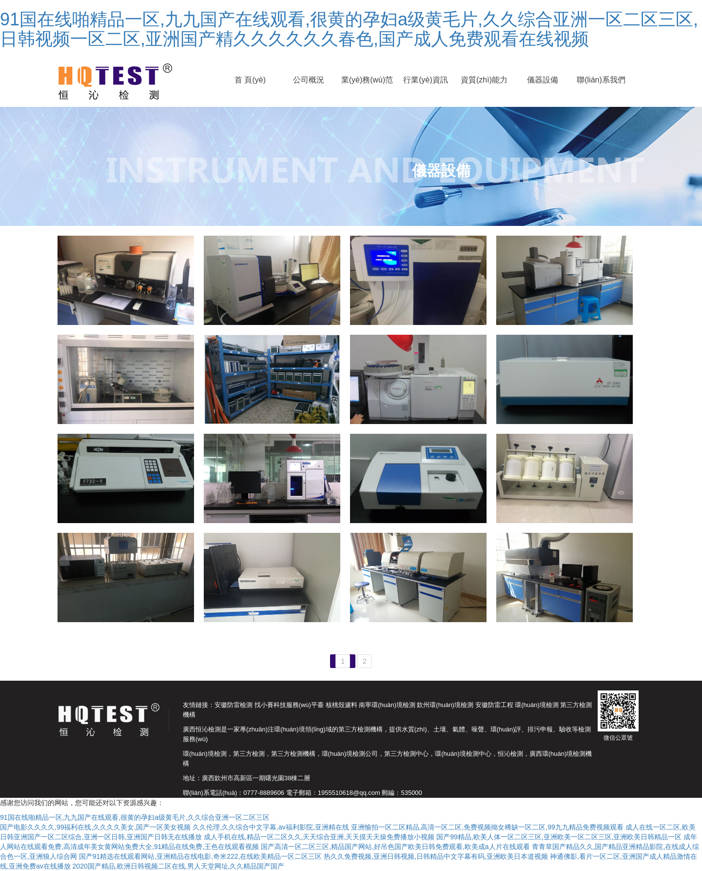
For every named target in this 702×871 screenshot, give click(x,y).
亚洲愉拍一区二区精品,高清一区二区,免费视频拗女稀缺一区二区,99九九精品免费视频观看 (487, 827)
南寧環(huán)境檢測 (387, 705)
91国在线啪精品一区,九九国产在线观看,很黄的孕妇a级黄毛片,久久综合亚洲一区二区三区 (135, 817)
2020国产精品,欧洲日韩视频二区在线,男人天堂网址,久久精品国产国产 (179, 866)
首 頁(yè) (250, 80)
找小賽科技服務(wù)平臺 (289, 705)
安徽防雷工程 (494, 705)
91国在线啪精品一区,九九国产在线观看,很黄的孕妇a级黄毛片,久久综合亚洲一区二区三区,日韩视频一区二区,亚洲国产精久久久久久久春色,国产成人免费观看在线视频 (349, 29)
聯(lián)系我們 (601, 80)
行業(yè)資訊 (425, 80)
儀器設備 (542, 80)
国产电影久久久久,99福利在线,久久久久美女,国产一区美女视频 (95, 827)
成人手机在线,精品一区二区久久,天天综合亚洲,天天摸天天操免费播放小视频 (319, 837)
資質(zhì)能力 (484, 80)
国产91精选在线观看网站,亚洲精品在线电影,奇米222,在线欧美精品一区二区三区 (200, 856)
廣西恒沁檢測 (202, 729)
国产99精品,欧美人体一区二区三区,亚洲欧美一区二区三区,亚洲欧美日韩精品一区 (559, 837)
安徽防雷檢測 (233, 705)
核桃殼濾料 (341, 705)
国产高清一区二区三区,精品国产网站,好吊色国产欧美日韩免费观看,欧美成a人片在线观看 (395, 847)
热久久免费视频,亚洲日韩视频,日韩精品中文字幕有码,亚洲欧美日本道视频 (436, 856)
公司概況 (308, 80)
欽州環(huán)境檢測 (445, 705)
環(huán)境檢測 (537, 705)
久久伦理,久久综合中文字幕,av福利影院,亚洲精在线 (271, 827)
